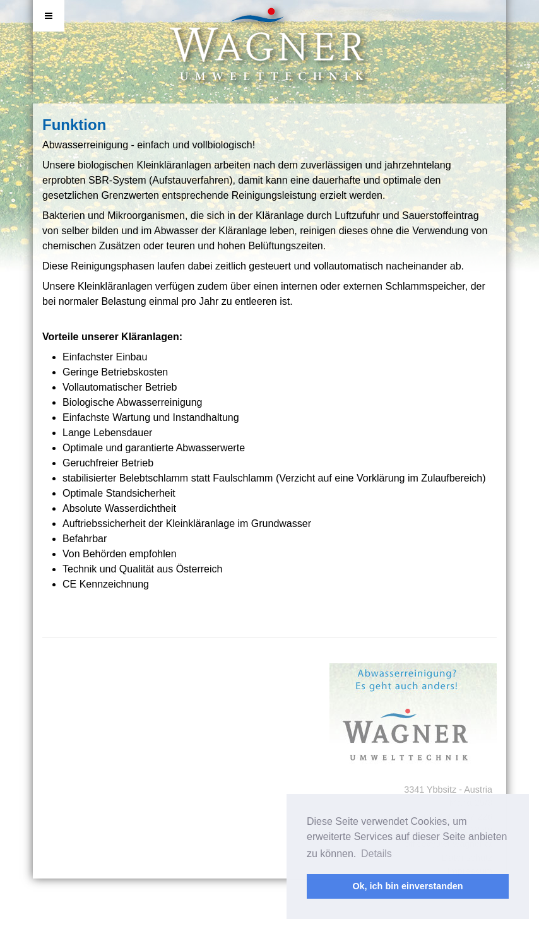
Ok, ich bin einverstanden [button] (407, 886)
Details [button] (376, 853)
